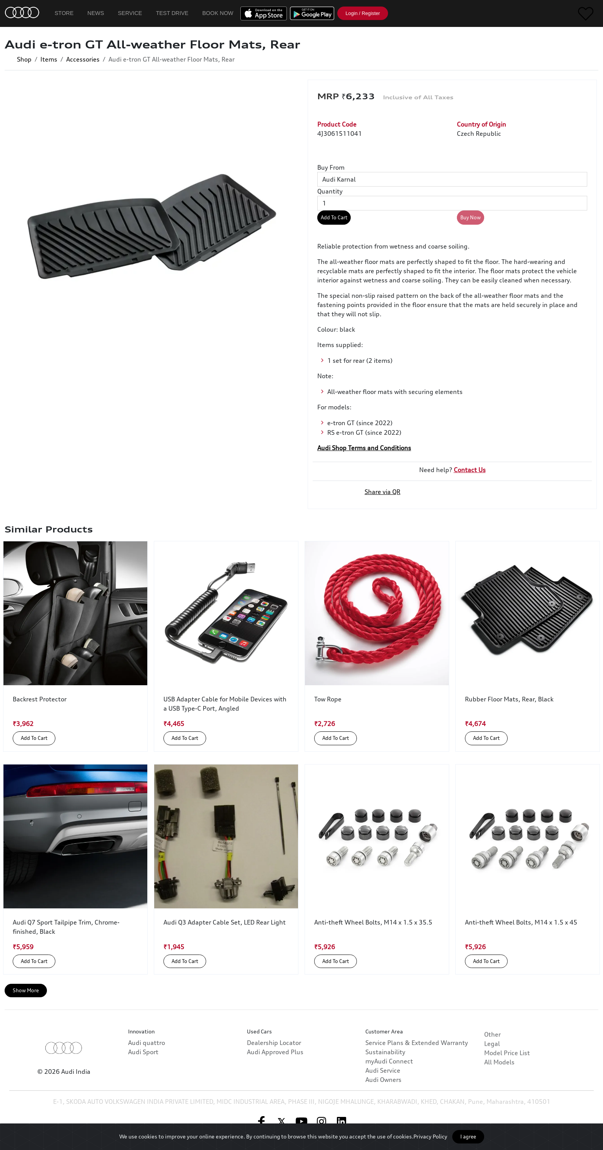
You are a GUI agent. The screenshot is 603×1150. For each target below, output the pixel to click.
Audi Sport (143, 1082)
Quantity (330, 191)
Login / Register (362, 13)
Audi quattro (146, 1073)
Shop (24, 59)
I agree (468, 1136)
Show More (26, 990)
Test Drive (172, 13)
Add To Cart (334, 217)
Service (130, 13)
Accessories (83, 59)
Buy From (331, 167)
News (95, 13)
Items (48, 59)
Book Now (217, 13)
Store (64, 13)
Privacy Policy (430, 1136)
